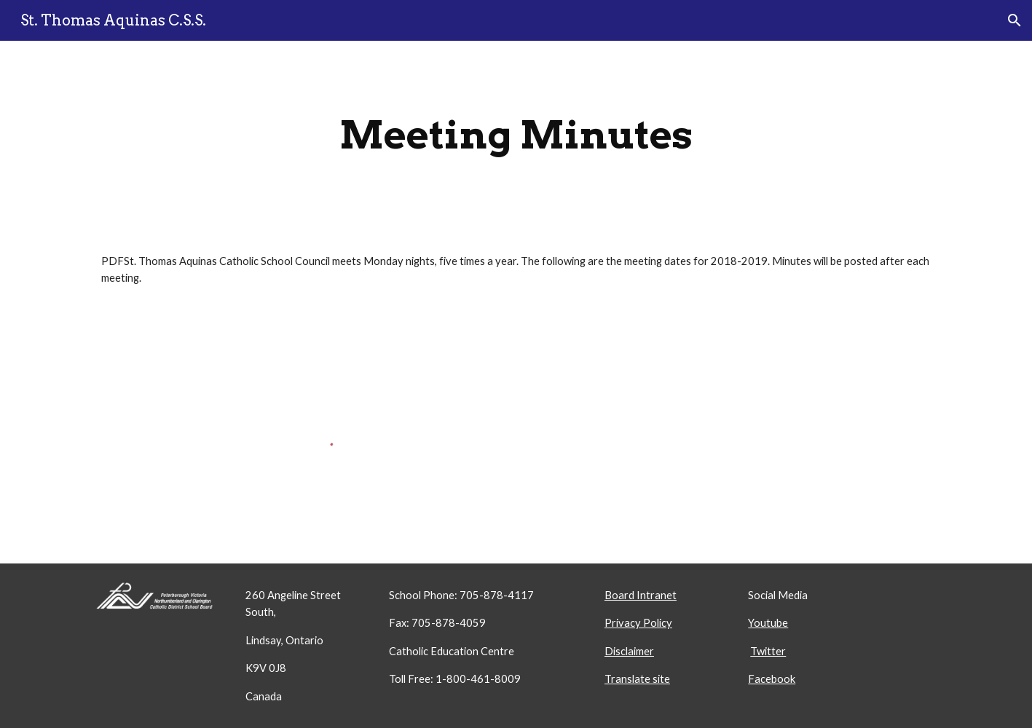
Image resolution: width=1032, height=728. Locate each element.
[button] (1014, 20)
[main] (515, 135)
